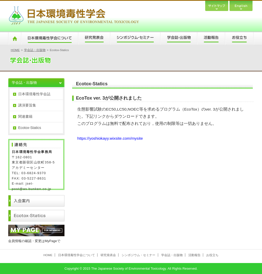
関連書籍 (25, 116)
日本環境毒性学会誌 (34, 94)
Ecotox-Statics (29, 128)
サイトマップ (216, 5)
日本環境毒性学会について (49, 38)
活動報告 (211, 38)
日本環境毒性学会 (73, 16)
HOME (14, 38)
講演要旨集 (27, 105)
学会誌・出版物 (178, 38)
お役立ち (239, 38)
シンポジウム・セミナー (135, 38)
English (241, 5)
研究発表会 (94, 38)
